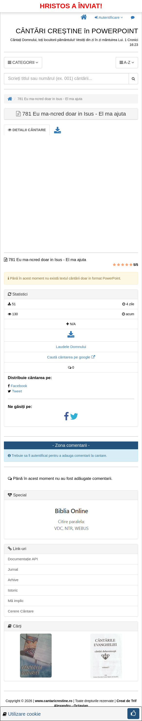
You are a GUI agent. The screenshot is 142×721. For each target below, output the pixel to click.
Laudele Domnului (71, 347)
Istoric (13, 590)
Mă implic (16, 601)
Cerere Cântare (21, 611)
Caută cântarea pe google (71, 357)
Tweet (17, 391)
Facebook (19, 386)
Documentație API (23, 559)
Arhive (13, 580)
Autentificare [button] (109, 17)
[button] (84, 17)
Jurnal (13, 569)
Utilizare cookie (24, 714)
